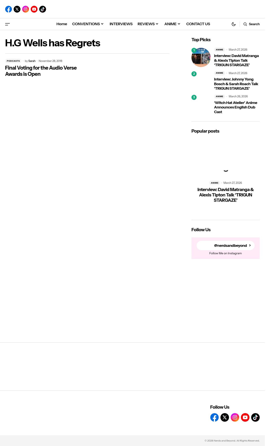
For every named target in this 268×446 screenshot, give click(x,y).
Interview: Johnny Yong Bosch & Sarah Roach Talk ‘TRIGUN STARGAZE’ (236, 84)
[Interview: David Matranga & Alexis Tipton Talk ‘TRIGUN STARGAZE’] (201, 57)
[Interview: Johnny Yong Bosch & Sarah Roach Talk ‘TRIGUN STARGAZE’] (201, 81)
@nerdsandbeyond (230, 245)
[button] (7, 24)
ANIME (219, 49)
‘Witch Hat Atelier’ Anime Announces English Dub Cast (235, 107)
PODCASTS (13, 61)
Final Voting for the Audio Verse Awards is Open (41, 71)
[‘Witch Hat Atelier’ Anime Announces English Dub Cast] (201, 104)
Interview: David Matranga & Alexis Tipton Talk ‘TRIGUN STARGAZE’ (236, 60)
